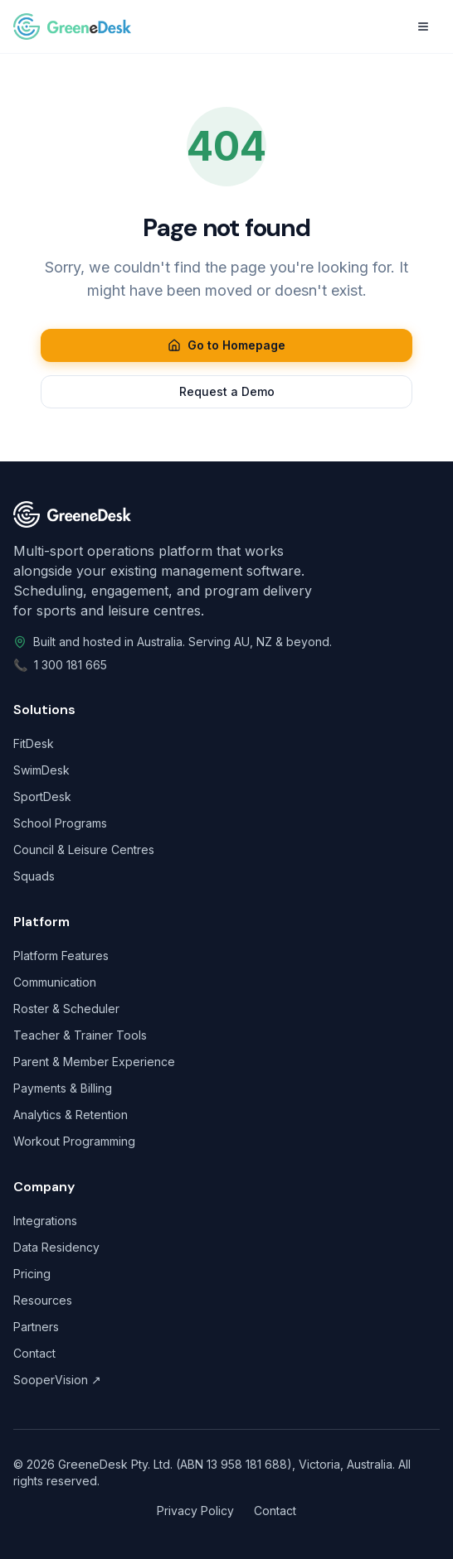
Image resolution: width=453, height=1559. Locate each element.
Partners (36, 1327)
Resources (42, 1300)
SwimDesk (41, 770)
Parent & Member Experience (94, 1062)
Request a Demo (227, 391)
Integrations (45, 1221)
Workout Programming (74, 1141)
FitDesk (33, 743)
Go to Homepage (226, 345)
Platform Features (61, 955)
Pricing (32, 1274)
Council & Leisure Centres (83, 849)
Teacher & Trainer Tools (80, 1035)
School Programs (60, 823)
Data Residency (56, 1247)
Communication (54, 982)
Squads (34, 876)
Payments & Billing (62, 1088)
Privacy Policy (195, 1510)
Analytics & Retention (70, 1115)
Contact (34, 1353)
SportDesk (42, 796)
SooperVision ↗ (57, 1380)
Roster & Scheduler (66, 1009)
